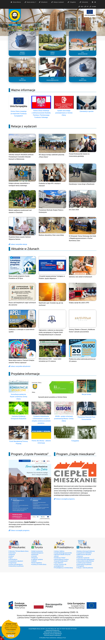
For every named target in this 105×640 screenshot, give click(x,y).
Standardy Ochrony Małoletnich (52, 634)
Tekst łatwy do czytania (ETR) (52, 632)
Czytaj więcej (10, 631)
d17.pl (64, 637)
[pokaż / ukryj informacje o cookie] (2, 637)
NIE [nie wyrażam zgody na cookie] (13, 636)
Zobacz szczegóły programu (19, 530)
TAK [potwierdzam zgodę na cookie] (9, 636)
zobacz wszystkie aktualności (19, 366)
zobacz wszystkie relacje (18, 244)
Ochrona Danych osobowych (52, 635)
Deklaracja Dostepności (52, 630)
